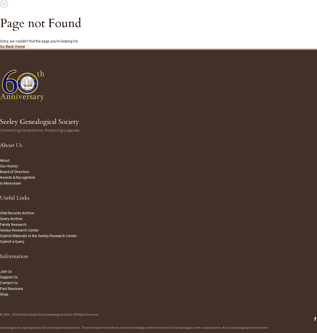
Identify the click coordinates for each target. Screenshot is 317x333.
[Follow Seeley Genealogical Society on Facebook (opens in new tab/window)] (315, 319)
